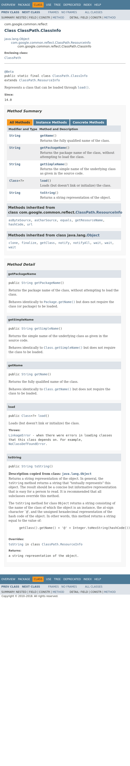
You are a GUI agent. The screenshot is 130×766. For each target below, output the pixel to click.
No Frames (69, 12)
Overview (8, 4)
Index (88, 4)
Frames (53, 12)
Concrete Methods (88, 122)
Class (13, 180)
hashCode (16, 224)
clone (13, 243)
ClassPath (12, 58)
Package (24, 4)
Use (48, 4)
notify (64, 243)
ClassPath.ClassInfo (69, 76)
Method (58, 17)
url (29, 224)
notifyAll (81, 243)
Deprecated (72, 4)
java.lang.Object (16, 39)
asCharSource (45, 220)
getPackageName (53, 147)
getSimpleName (52, 164)
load (44, 180)
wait (97, 243)
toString (47, 192)
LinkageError (20, 435)
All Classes (93, 12)
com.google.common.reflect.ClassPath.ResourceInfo (51, 42)
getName (46, 135)
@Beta (9, 71)
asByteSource (20, 220)
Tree (57, 4)
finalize (28, 243)
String (14, 135)
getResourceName (89, 220)
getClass (47, 243)
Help (97, 4)
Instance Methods (51, 122)
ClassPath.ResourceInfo (39, 80)
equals (65, 220)
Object (93, 235)
